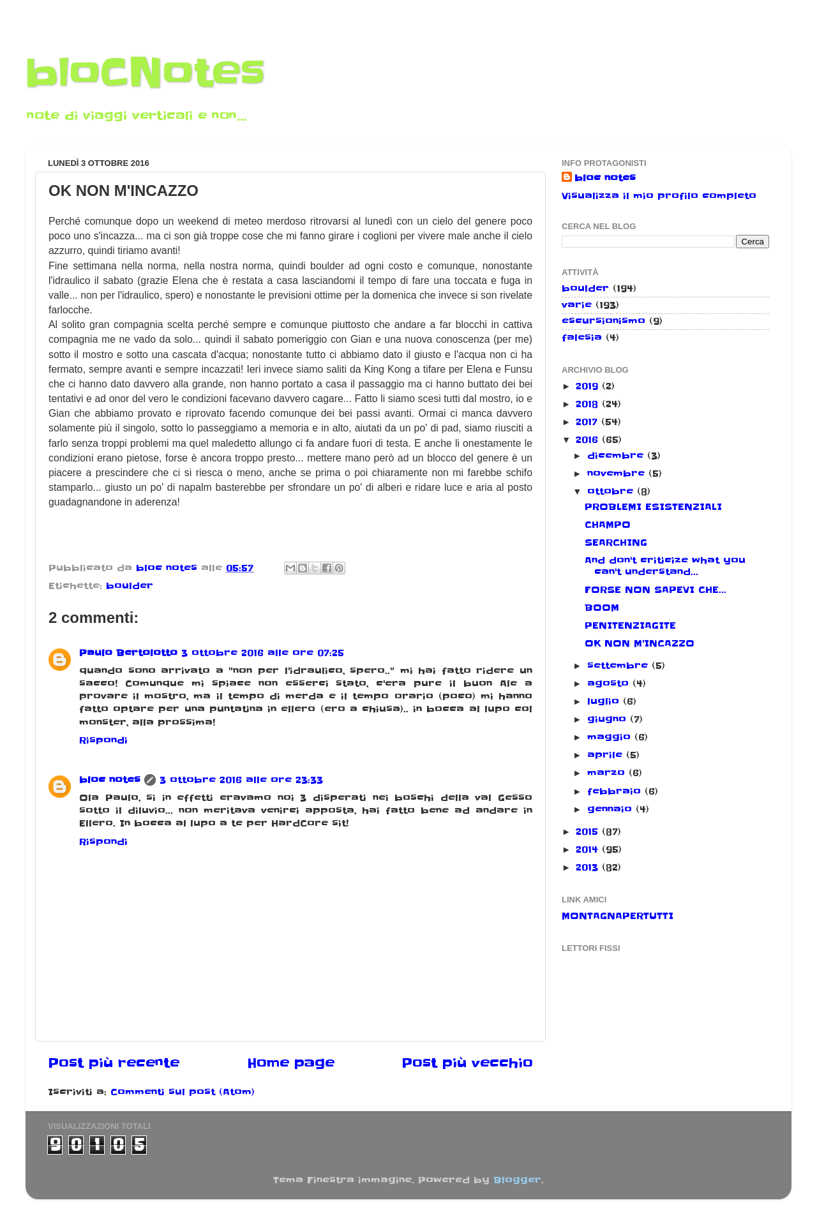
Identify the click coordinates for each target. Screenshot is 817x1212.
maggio (610, 737)
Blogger (517, 1180)
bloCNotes (145, 73)
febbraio (616, 791)
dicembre (617, 455)
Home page (290, 1063)
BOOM (602, 607)
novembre (617, 473)
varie (577, 305)
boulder (129, 586)
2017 (588, 421)
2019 (589, 386)
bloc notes (109, 780)
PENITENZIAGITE (630, 625)
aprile (606, 755)
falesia (582, 337)
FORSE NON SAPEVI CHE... (655, 589)
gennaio (611, 809)
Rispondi (103, 740)
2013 (589, 867)
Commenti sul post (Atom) (182, 1092)
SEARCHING (616, 542)
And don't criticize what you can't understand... (665, 566)
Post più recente (113, 1063)
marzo (608, 773)
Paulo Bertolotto (128, 653)
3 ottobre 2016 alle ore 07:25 (262, 653)
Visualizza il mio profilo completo (659, 196)
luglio (605, 701)
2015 (589, 831)
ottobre (612, 491)
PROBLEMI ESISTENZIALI (653, 506)
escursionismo (603, 321)
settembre (619, 665)
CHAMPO (608, 524)
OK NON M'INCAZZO (639, 643)
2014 (589, 849)
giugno (608, 719)
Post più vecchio (467, 1063)
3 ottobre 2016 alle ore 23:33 (241, 780)
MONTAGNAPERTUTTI (617, 915)
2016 (589, 439)
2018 (589, 404)
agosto (610, 683)
